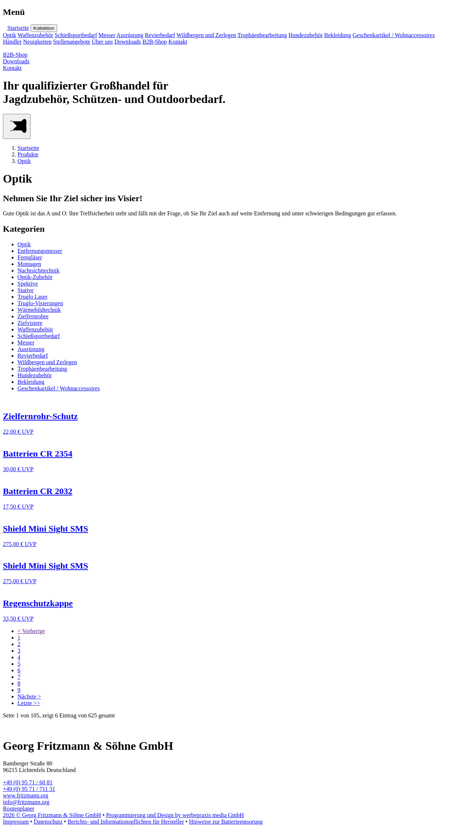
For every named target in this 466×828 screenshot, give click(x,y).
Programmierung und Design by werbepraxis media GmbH (175, 815)
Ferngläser (29, 257)
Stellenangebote (71, 42)
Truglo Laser (32, 297)
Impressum (16, 822)
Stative (25, 290)
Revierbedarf (160, 35)
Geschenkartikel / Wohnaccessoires (393, 35)
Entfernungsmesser (39, 251)
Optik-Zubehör (34, 277)
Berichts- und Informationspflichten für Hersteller (125, 822)
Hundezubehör (305, 35)
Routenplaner (18, 808)
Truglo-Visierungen (40, 303)
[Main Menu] (17, 126)
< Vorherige (31, 631)
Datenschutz (48, 822)
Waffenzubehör (35, 35)
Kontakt (178, 42)
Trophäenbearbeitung (262, 35)
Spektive (27, 283)
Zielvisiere (29, 323)
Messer (107, 35)
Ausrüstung (129, 35)
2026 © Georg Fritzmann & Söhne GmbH (52, 815)
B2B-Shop (154, 42)
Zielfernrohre (32, 316)
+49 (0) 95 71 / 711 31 (29, 789)
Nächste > (29, 696)
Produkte (28, 154)
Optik (9, 35)
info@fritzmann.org (26, 802)
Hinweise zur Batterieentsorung (226, 822)
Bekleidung (337, 35)
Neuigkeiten (37, 42)
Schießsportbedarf (76, 35)
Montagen (29, 264)
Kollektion (44, 28)
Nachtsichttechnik (38, 270)
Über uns (102, 42)
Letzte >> (28, 703)
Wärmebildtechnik (39, 310)
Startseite (18, 28)
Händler (12, 42)
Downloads (127, 42)
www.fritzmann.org (25, 795)
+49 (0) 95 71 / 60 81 (27, 782)
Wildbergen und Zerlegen (206, 35)
